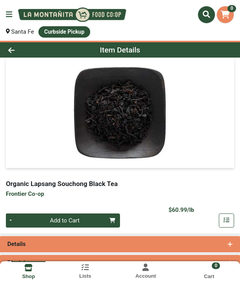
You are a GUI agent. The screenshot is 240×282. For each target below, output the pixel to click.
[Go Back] (34, 50)
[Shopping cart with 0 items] (225, 15)
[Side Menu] (9, 15)
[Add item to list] (227, 220)
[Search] (206, 14)
